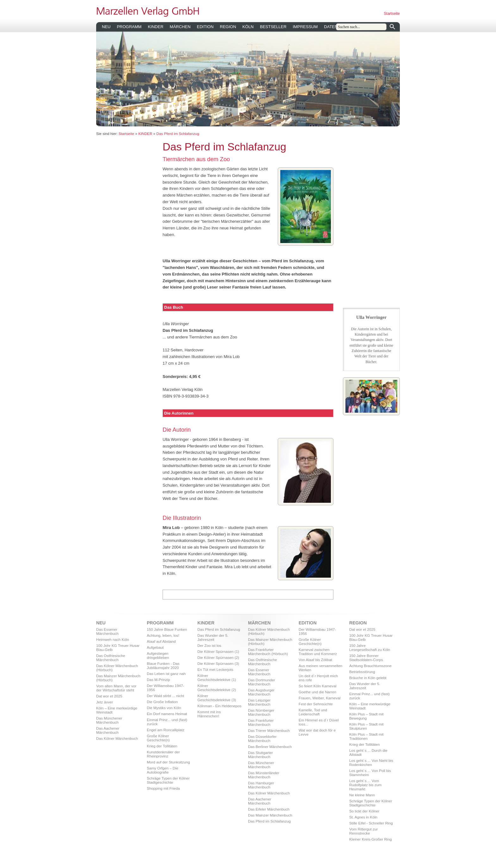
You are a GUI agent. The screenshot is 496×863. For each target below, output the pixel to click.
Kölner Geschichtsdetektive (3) (216, 698)
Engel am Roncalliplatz (165, 730)
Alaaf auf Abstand (161, 641)
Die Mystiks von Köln (164, 708)
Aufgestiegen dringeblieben (158, 655)
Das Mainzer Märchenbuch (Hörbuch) (118, 678)
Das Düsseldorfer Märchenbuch (262, 738)
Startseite (392, 13)
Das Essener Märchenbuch (107, 631)
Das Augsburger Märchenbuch (261, 692)
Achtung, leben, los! (163, 635)
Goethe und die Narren (317, 692)
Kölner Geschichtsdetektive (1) (216, 677)
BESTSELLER (273, 26)
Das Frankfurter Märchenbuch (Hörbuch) (268, 651)
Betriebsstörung (362, 672)
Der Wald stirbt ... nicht (165, 696)
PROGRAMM (129, 26)
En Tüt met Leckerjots (215, 669)
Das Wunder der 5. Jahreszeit (212, 637)
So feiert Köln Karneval (318, 686)
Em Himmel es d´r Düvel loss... (319, 722)
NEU (106, 26)
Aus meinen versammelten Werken (320, 668)
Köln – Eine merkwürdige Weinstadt (116, 710)
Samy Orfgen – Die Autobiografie (162, 770)
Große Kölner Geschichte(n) (158, 738)
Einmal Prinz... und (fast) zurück (167, 722)
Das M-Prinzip (158, 680)
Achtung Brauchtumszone (370, 666)
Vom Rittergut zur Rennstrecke (363, 831)
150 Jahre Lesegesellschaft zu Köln (369, 647)
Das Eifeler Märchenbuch (268, 809)
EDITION (205, 26)
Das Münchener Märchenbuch (109, 720)
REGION (228, 26)
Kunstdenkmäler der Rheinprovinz (163, 754)
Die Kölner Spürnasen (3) (218, 663)
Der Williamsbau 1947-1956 (165, 688)
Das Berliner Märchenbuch (270, 746)
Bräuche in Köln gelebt (368, 678)
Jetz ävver (104, 702)
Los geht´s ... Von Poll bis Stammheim (370, 773)
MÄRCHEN (180, 26)
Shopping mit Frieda (163, 788)
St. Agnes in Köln (363, 817)
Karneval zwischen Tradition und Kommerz (318, 651)
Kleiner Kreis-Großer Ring (370, 839)
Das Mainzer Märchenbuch (270, 815)
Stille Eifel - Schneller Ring (371, 823)
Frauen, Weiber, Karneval (319, 698)
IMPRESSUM (305, 26)
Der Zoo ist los (209, 645)
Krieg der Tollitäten (162, 746)
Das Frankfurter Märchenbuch (261, 722)
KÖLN (247, 26)
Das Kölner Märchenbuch (117, 738)
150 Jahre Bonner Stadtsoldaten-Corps (366, 657)
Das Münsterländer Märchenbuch (263, 775)
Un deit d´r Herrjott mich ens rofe (318, 678)
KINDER (155, 26)
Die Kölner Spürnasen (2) (218, 657)
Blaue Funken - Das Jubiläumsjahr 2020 (163, 665)
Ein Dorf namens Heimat (167, 714)
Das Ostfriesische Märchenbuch (110, 657)
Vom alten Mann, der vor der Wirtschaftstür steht (116, 688)
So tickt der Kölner (364, 811)
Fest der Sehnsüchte (316, 704)
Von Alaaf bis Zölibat (315, 660)
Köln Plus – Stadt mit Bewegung (366, 716)
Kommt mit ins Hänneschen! (209, 714)
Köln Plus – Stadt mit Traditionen (366, 736)
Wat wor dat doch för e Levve (317, 732)
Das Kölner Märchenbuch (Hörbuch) (117, 668)
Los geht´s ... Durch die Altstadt (368, 752)
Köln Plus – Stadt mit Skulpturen (366, 726)
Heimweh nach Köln (112, 639)
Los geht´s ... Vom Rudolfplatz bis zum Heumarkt (365, 785)
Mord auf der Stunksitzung (168, 762)
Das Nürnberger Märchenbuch (261, 712)
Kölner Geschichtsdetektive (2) (216, 688)
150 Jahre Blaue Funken (167, 629)
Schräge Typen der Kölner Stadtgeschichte (168, 780)
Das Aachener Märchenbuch (107, 730)
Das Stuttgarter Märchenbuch (260, 755)
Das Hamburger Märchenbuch (261, 785)
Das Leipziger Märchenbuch (259, 702)
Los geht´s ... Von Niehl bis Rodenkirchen (371, 762)
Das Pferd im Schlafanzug (177, 133)
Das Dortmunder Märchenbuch (261, 682)
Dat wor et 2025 (109, 696)
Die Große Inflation (162, 702)
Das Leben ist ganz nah (166, 674)
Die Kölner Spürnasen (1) (218, 651)
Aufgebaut (155, 647)
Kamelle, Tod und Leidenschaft (313, 712)
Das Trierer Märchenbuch (269, 730)
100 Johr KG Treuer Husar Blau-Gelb (118, 647)
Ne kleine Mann (362, 795)
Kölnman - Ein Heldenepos (219, 706)
